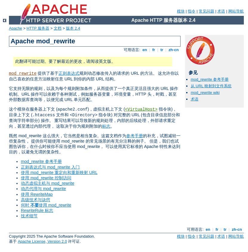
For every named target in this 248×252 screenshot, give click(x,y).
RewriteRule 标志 (37, 210)
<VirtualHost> (141, 109)
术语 (221, 11)
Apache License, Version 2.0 (42, 241)
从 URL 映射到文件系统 (211, 86)
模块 (181, 11)
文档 (57, 28)
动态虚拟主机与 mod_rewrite (47, 183)
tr (161, 50)
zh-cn (173, 50)
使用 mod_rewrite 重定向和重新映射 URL (59, 172)
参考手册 (134, 135)
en (144, 50)
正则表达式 (68, 73)
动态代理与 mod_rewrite (43, 188)
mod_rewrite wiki (205, 92)
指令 (191, 11)
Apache (15, 28)
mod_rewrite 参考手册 (41, 161)
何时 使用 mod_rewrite (46, 205)
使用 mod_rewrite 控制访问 (46, 177)
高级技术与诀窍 (35, 199)
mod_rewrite (22, 73)
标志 (106, 126)
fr (153, 50)
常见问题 (206, 11)
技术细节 (29, 215)
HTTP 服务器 (38, 28)
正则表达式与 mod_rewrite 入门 (50, 167)
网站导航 (236, 11)
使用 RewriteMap (37, 194)
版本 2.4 (73, 28)
